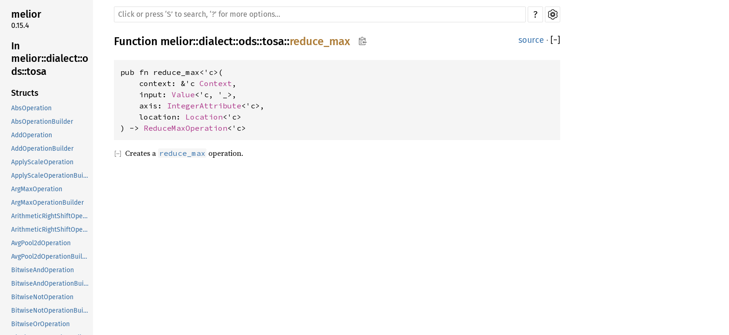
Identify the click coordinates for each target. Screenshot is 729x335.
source (531, 40)
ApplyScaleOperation (42, 162)
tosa (273, 41)
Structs (25, 93)
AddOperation (31, 135)
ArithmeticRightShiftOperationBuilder (51, 230)
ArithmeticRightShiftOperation (51, 216)
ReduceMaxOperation (185, 128)
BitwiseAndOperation (42, 270)
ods (248, 41)
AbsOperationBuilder (42, 122)
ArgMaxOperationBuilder (47, 203)
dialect (216, 41)
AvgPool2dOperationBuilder (51, 257)
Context (215, 83)
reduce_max (320, 41)
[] (555, 40)
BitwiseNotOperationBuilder (51, 311)
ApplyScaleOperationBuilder (51, 176)
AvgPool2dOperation (41, 243)
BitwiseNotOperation (42, 297)
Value (183, 94)
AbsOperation (31, 108)
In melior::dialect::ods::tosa (49, 59)
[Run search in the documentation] (320, 14)
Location (204, 116)
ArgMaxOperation (36, 189)
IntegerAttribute (204, 105)
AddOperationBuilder (42, 149)
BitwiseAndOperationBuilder (51, 284)
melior (26, 14)
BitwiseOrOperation (40, 324)
